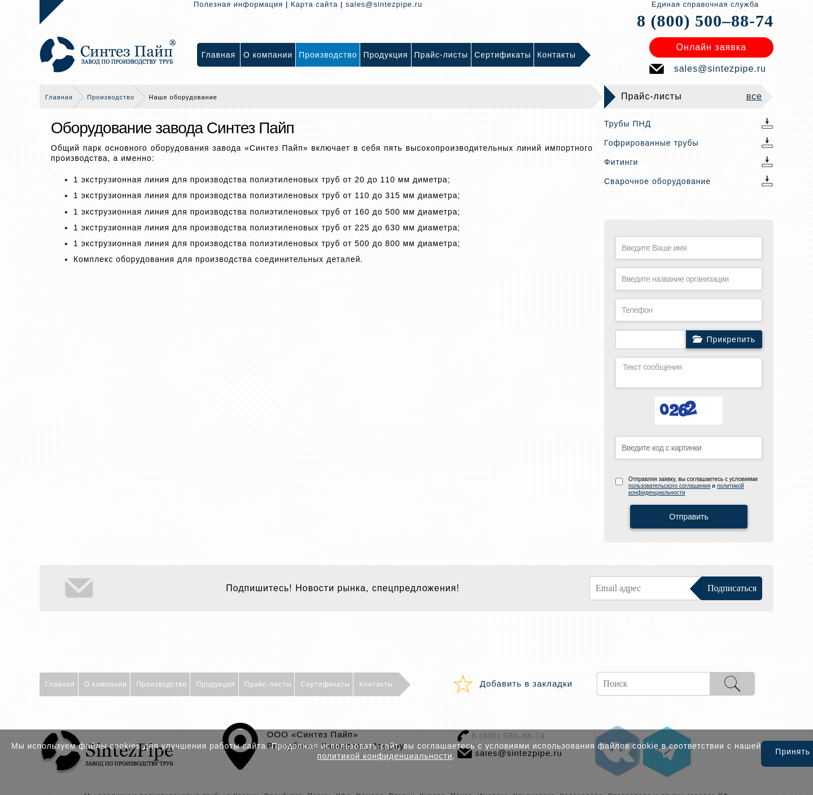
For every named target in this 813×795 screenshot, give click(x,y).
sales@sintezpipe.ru (384, 4)
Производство (110, 97)
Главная (59, 97)
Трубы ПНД (627, 123)
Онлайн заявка (711, 47)
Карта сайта (314, 4)
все (754, 96)
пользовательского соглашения (669, 486)
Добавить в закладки (526, 683)
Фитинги (621, 162)
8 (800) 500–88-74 (705, 20)
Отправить (688, 516)
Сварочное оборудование (657, 181)
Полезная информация (238, 4)
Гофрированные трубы (651, 142)
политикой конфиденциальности (385, 756)
